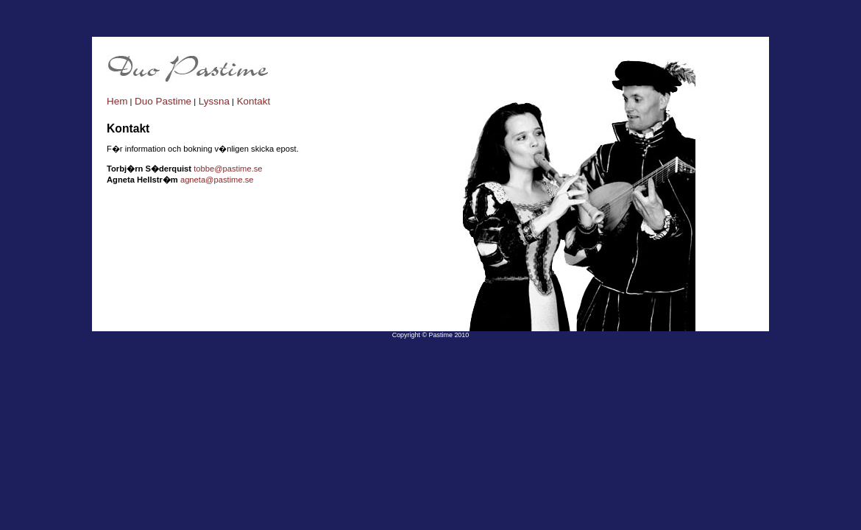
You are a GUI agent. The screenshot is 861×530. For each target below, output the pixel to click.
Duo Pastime (161, 101)
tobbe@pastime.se (228, 168)
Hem (117, 101)
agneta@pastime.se (217, 179)
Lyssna (213, 101)
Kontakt (252, 101)
